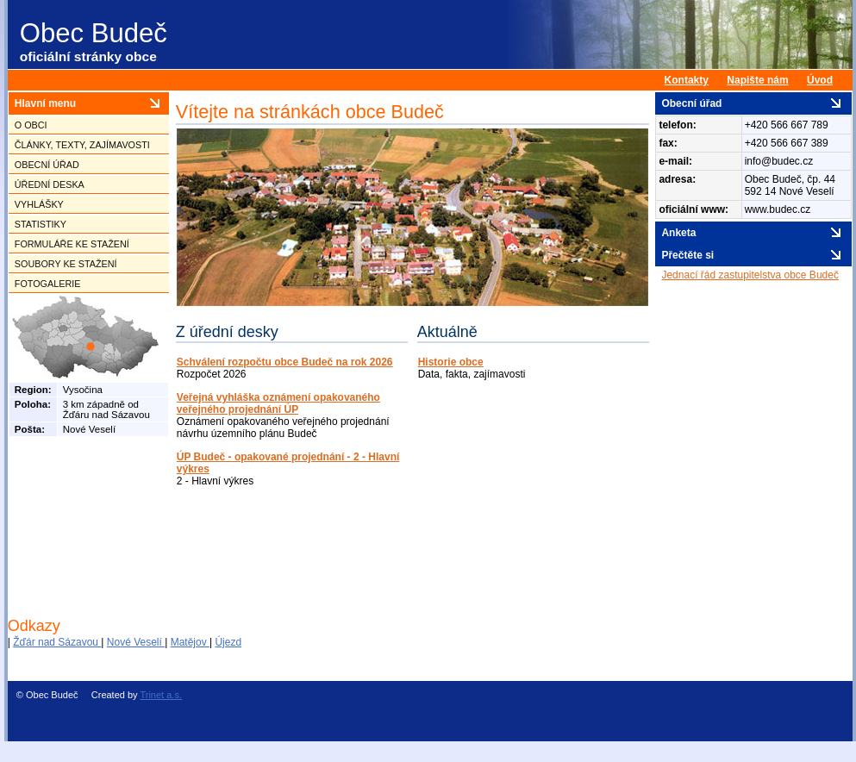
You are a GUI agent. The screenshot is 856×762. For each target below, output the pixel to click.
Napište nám (757, 80)
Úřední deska (49, 184)
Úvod (820, 80)
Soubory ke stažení (66, 264)
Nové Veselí (136, 642)
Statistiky (40, 224)
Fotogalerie (48, 283)
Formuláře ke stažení (72, 244)
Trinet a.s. (161, 695)
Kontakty (687, 80)
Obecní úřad (47, 164)
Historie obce (451, 362)
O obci (31, 125)
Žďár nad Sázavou (57, 642)
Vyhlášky (39, 204)
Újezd (228, 642)
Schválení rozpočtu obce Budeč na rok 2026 (285, 362)
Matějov (190, 642)
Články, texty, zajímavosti (82, 145)
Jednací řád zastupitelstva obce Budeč (749, 275)
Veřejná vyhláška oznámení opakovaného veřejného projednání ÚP (278, 403)
